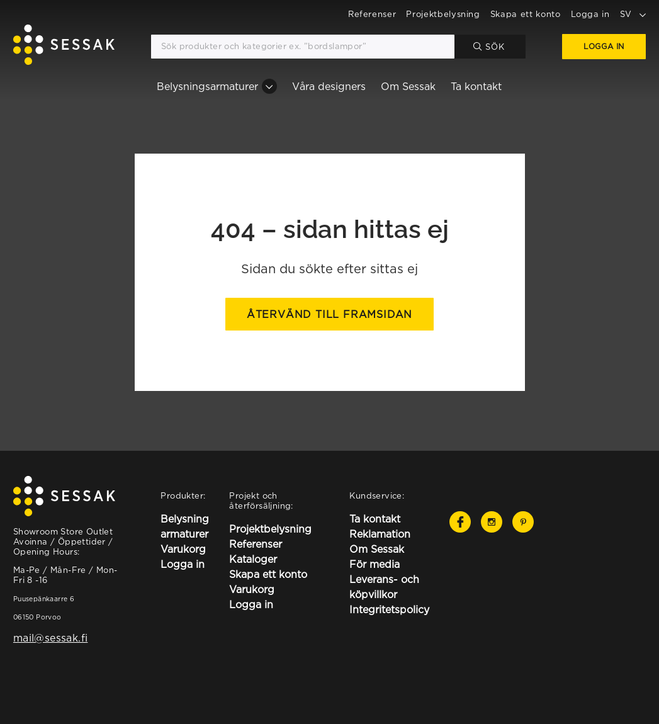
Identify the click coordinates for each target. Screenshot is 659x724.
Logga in (590, 13)
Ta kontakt (476, 86)
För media (374, 564)
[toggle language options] (642, 14)
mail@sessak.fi (50, 637)
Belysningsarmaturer (207, 86)
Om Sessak (408, 86)
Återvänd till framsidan (329, 314)
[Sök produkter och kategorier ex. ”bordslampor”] (302, 47)
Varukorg (183, 549)
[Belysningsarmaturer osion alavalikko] (269, 86)
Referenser (372, 13)
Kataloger (253, 559)
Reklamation (379, 534)
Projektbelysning (443, 13)
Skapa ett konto (525, 13)
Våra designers (329, 86)
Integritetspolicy (389, 609)
